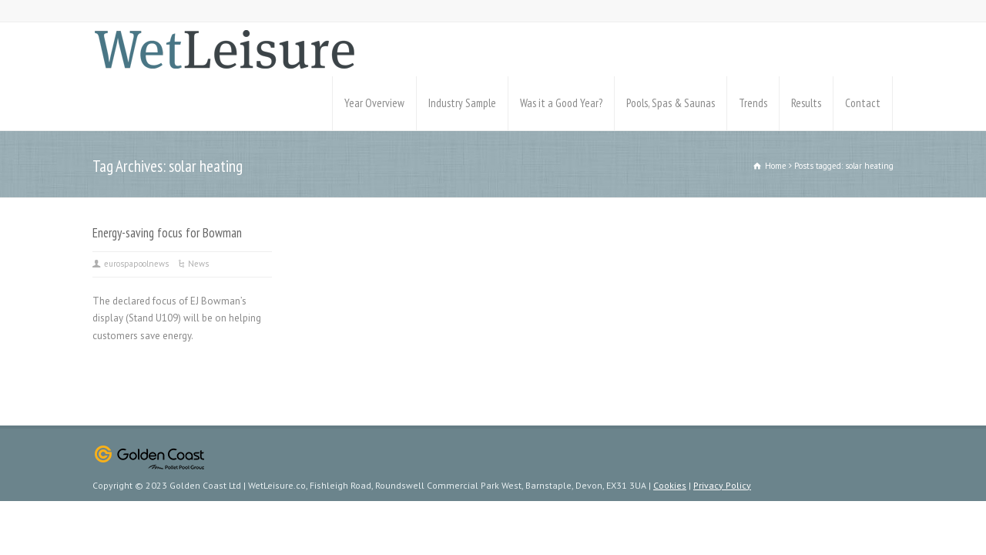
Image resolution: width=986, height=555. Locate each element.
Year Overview (374, 103)
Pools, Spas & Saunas (670, 103)
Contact (862, 103)
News (198, 263)
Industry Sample (462, 103)
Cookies (669, 485)
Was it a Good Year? (561, 103)
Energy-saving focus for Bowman (167, 232)
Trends (753, 103)
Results (806, 103)
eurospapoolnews (136, 263)
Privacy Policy (722, 485)
